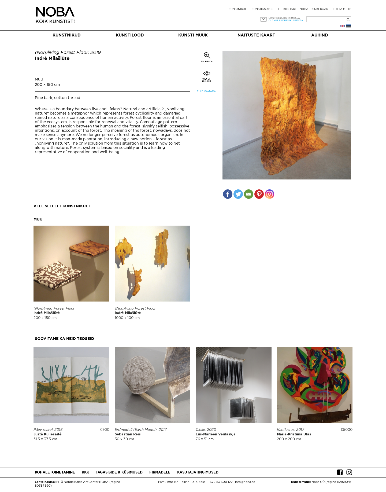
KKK (85, 472)
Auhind (319, 35)
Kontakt (289, 9)
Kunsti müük (193, 35)
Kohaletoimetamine (55, 472)
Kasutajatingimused (197, 472)
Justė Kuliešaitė (47, 434)
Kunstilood (130, 35)
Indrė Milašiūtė (52, 59)
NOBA (304, 9)
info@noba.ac (245, 482)
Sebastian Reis (128, 434)
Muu (39, 79)
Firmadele (159, 472)
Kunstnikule (238, 9)
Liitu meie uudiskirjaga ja (284, 18)
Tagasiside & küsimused (119, 472)
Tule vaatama (206, 91)
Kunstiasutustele (266, 9)
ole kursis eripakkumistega (286, 20)
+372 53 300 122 (220, 482)
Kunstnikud (67, 35)
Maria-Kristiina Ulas (294, 434)
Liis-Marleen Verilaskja (216, 434)
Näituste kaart (256, 35)
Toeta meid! (342, 9)
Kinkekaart (320, 9)
